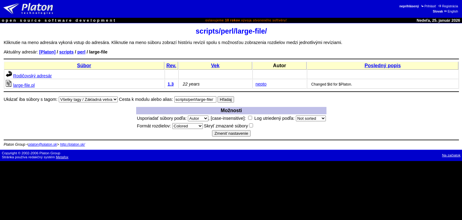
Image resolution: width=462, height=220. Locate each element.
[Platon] (47, 52)
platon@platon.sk (42, 144)
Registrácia (448, 6)
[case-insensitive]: (231, 118)
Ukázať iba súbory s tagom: (31, 99)
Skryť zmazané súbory (228, 125)
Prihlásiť (428, 6)
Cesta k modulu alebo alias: (146, 99)
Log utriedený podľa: (290, 118)
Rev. (171, 65)
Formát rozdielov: (170, 125)
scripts (66, 52)
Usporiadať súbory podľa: (172, 118)
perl (81, 52)
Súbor (84, 65)
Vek (215, 65)
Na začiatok (451, 155)
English (451, 11)
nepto (260, 84)
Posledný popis (383, 65)
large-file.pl (24, 85)
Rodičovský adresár (32, 75)
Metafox (62, 157)
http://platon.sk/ (72, 144)
